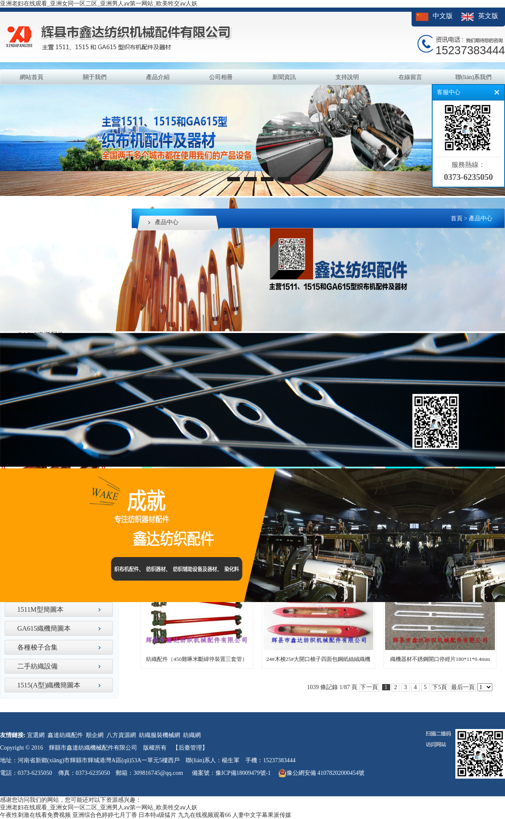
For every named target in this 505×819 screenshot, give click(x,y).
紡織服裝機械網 (159, 735)
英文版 (488, 15)
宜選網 (36, 735)
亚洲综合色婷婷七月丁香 (104, 815)
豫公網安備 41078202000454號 (321, 773)
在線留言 (410, 77)
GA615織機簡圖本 (44, 628)
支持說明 (347, 77)
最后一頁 (463, 687)
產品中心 (480, 218)
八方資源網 (121, 735)
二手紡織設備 (37, 666)
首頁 (456, 218)
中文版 (443, 15)
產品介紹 (158, 77)
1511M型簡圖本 (40, 609)
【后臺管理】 (190, 748)
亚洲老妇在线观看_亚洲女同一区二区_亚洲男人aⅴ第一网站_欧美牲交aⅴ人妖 (98, 3)
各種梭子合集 (37, 647)
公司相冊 (221, 77)
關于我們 (94, 77)
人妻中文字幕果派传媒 (261, 815)
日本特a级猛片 (157, 815)
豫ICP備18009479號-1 (243, 773)
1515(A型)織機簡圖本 (48, 685)
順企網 (95, 735)
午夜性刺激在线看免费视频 (35, 815)
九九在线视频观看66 (204, 815)
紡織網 (192, 735)
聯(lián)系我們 (473, 77)
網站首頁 (31, 77)
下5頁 (439, 687)
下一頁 (369, 687)
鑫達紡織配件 (65, 735)
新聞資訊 (284, 77)
